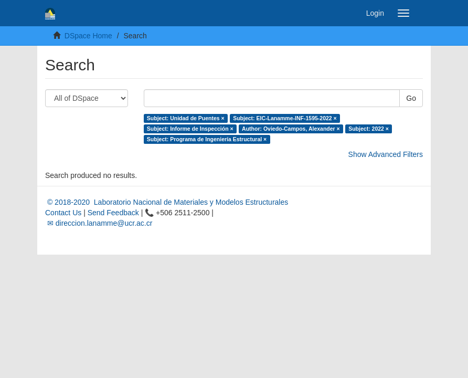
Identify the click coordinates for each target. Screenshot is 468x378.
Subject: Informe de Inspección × (190, 128)
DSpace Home (88, 36)
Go (411, 98)
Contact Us (63, 212)
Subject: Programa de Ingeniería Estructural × (207, 139)
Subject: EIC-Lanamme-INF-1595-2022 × (285, 118)
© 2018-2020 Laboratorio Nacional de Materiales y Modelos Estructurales (166, 202)
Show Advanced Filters (385, 154)
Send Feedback (113, 212)
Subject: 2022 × (368, 128)
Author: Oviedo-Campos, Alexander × (291, 128)
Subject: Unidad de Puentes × (186, 118)
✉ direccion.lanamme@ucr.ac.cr (98, 223)
